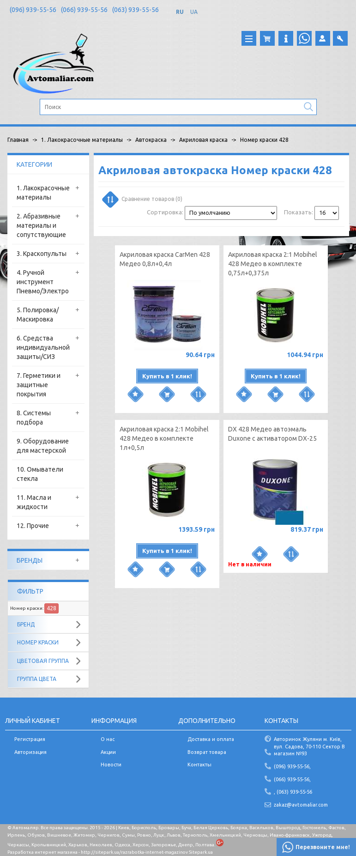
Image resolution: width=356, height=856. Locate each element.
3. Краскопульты (41, 253)
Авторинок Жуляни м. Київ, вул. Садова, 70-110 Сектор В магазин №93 (309, 746)
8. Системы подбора (34, 417)
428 (51, 608)
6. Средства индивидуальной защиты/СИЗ (43, 347)
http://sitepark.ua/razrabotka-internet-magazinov (134, 852)
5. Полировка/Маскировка (38, 314)
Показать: (298, 212)
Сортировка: (165, 212)
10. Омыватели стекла (40, 474)
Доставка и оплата (210, 739)
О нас (108, 739)
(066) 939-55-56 (84, 9)
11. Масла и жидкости (34, 502)
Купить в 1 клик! (167, 376)
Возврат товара (206, 752)
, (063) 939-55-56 (293, 792)
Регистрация (29, 739)
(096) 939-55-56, (292, 766)
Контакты (199, 764)
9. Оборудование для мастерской (43, 445)
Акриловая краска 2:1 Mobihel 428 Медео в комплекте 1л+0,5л (164, 438)
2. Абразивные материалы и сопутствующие (41, 225)
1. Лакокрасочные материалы (43, 192)
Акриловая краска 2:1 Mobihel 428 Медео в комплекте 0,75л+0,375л (272, 264)
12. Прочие (33, 525)
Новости (111, 764)
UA (194, 12)
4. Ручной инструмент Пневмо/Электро (43, 282)
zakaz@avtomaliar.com (301, 804)
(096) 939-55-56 (33, 9)
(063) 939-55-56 (135, 9)
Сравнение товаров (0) (143, 198)
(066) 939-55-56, (292, 779)
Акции (108, 752)
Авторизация (30, 752)
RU (180, 12)
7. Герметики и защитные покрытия (38, 385)
